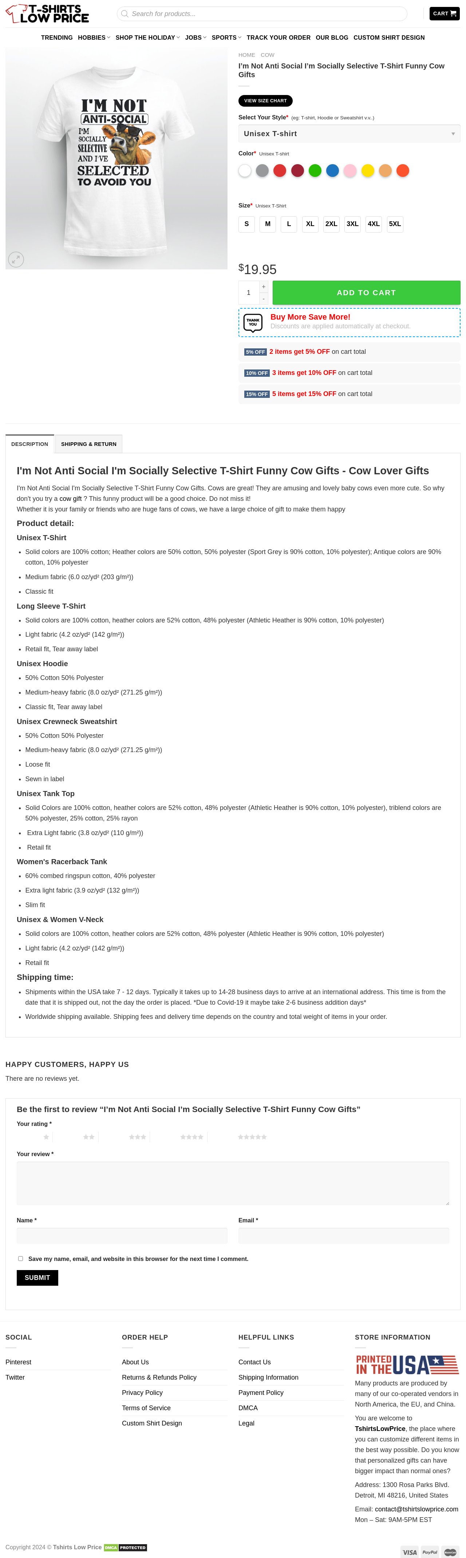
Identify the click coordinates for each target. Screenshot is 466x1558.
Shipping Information (268, 1377)
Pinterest (18, 1362)
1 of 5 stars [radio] (28, 1137)
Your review (35, 1154)
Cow (267, 55)
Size (245, 205)
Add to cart (366, 292)
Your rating (34, 1123)
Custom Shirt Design (389, 37)
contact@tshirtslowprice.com (416, 1509)
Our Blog (332, 37)
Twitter (15, 1377)
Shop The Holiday (148, 37)
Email (248, 1220)
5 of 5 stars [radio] (223, 1137)
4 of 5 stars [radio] (165, 1137)
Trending (57, 37)
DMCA (248, 1408)
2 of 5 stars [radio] (68, 1137)
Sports (227, 37)
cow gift (71, 498)
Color (247, 153)
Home (246, 55)
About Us (135, 1362)
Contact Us (254, 1362)
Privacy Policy (142, 1392)
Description (29, 444)
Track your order (279, 37)
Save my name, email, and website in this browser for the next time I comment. (138, 1259)
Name (27, 1220)
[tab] (29, 444)
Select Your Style (263, 117)
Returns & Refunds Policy (159, 1377)
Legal (246, 1423)
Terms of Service (146, 1408)
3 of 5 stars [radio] (114, 1137)
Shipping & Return (88, 444)
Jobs (196, 37)
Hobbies (94, 37)
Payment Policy (261, 1392)
